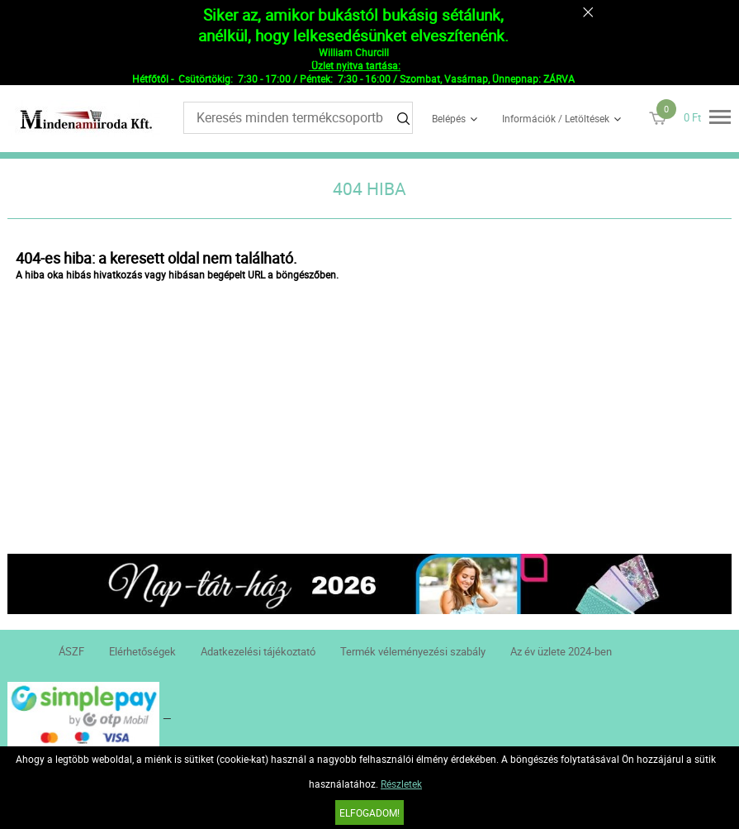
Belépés (449, 118)
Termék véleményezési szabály (413, 651)
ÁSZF (71, 651)
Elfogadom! (369, 812)
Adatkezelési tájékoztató (258, 651)
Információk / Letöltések (555, 118)
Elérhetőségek (142, 651)
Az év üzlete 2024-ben (561, 651)
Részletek (401, 783)
